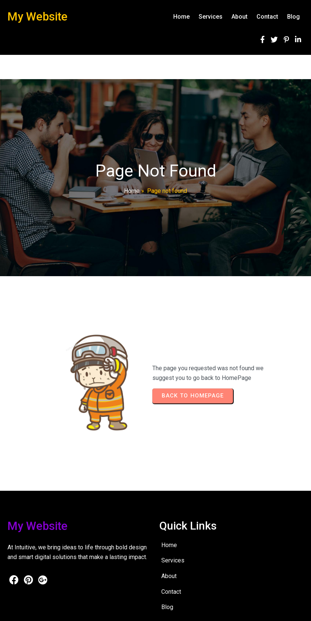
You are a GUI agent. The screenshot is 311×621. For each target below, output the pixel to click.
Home (132, 190)
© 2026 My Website (30, 610)
